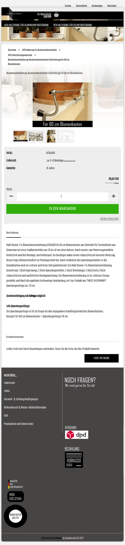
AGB (6, 419)
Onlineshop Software (51, 541)
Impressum (9, 386)
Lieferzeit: (11, 164)
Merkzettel (111, 5)
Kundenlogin (97, 5)
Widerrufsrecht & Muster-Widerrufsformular (25, 411)
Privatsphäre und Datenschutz (19, 427)
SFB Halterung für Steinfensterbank (72, 25)
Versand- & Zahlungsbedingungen (21, 403)
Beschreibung (12, 236)
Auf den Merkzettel (109, 222)
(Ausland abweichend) (69, 164)
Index (7, 394)
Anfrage (32, 299)
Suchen (68, 5)
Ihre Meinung (102, 361)
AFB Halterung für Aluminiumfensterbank (26, 25)
